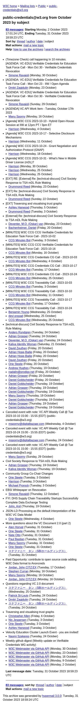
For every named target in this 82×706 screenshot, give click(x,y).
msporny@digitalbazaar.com (26, 423)
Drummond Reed (19, 186)
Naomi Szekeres (19, 636)
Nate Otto (15, 535)
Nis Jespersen (17, 619)
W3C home (10, 6)
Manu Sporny (17, 116)
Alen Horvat (16, 527)
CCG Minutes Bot (19, 240)
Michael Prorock (19, 485)
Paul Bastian (16, 539)
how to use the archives (28, 49)
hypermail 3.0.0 (51, 695)
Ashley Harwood (19, 207)
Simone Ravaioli (19, 75)
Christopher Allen (19, 616)
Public (42, 6)
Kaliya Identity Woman (23, 344)
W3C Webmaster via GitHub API (29, 648)
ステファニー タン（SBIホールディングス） (38, 551)
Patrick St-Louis (18, 595)
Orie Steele (16, 363)
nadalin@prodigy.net (21, 371)
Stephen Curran (19, 571)
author (31, 41)
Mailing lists (27, 6)
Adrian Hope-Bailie (20, 352)
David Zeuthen (18, 348)
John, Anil (15, 506)
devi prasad (16, 315)
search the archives (57, 49)
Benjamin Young (19, 312)
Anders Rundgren (20, 332)
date (40, 41)
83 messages (14, 29)
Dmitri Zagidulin (18, 87)
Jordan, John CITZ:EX (22, 567)
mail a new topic (33, 45)
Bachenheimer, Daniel (22, 227)
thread (21, 41)
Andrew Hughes (19, 368)
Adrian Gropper (18, 336)
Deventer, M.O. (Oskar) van (26, 223)
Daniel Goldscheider (21, 379)
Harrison (14, 129)
